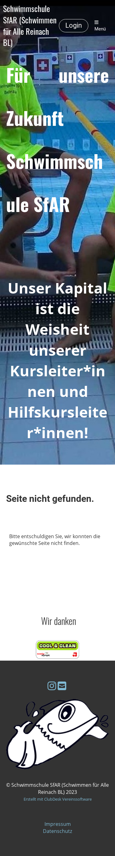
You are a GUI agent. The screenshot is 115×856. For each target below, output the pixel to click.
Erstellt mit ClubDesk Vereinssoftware (58, 799)
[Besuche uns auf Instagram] (52, 685)
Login (73, 25)
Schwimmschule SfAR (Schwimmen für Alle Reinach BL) (29, 25)
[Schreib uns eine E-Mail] (62, 685)
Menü (100, 26)
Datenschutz (57, 831)
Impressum (57, 824)
